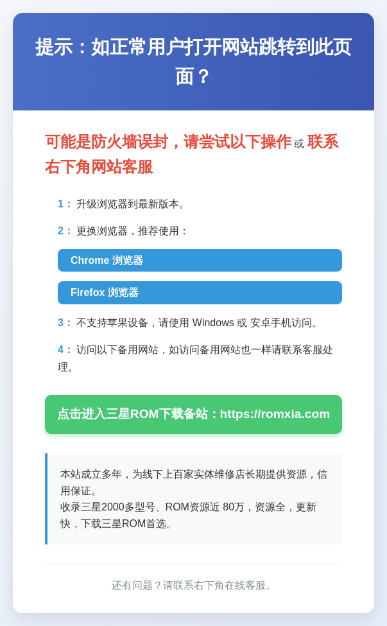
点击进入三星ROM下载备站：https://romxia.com (193, 414)
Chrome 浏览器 (107, 260)
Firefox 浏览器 (105, 292)
